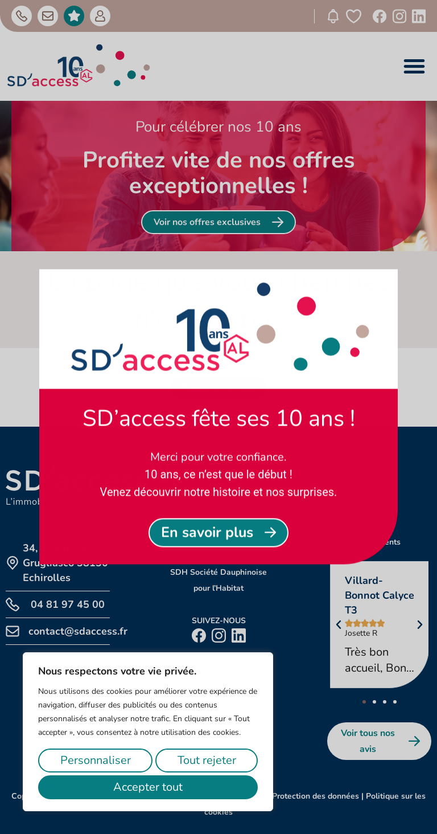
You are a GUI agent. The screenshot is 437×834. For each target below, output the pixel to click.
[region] (148, 731)
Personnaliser (95, 760)
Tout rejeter (207, 760)
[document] (218, 417)
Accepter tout (148, 787)
